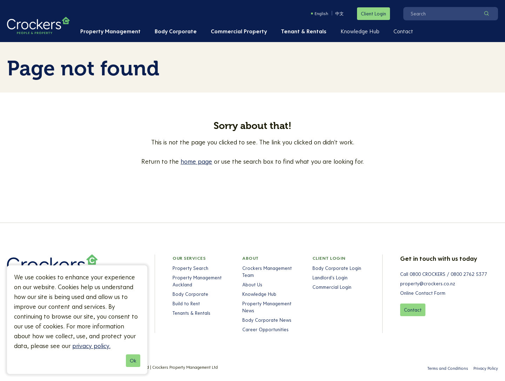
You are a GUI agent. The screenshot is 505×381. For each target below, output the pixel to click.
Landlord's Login (330, 277)
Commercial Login (331, 287)
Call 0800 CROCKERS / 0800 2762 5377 (443, 274)
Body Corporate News (267, 320)
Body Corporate (176, 31)
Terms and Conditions (447, 368)
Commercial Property (239, 31)
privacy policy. (91, 346)
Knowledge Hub (360, 31)
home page (196, 161)
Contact (403, 31)
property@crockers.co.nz (427, 283)
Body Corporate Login (336, 268)
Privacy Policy (485, 368)
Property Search (190, 268)
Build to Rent (186, 303)
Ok (133, 361)
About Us (253, 284)
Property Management (110, 31)
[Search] (441, 13)
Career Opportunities (266, 329)
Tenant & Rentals (303, 31)
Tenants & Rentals (191, 313)
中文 (339, 13)
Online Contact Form (422, 293)
